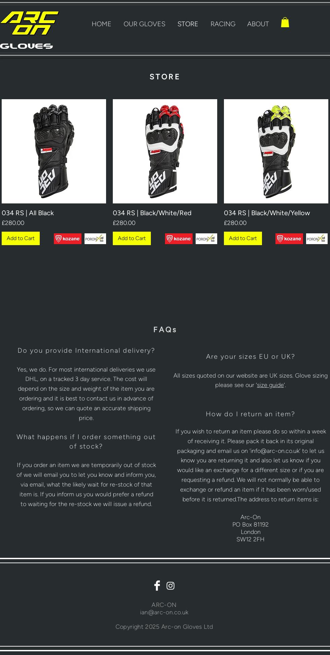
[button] (285, 22)
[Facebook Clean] (157, 585)
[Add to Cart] (21, 238)
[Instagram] (170, 585)
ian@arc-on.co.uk (164, 612)
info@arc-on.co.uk (275, 451)
